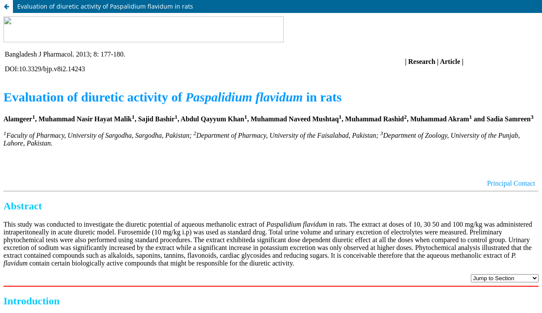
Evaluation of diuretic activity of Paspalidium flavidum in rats (105, 6)
